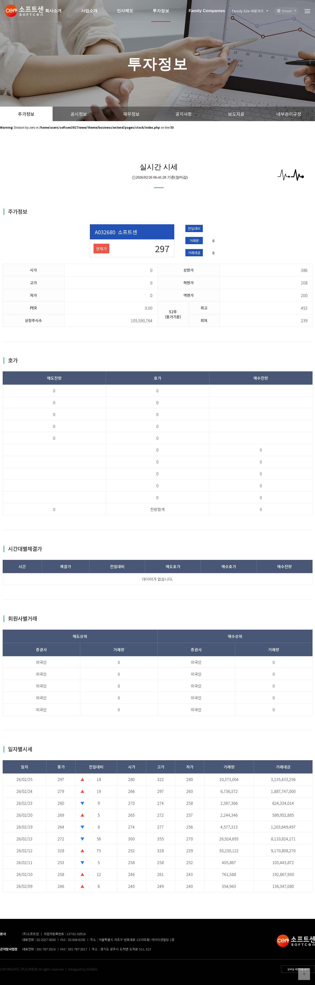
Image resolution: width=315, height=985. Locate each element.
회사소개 (53, 10)
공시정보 (79, 114)
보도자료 (236, 114)
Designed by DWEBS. (83, 969)
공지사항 (183, 114)
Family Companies (207, 10)
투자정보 (161, 10)
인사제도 (125, 10)
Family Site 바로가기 (247, 10)
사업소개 (89, 10)
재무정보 (131, 114)
